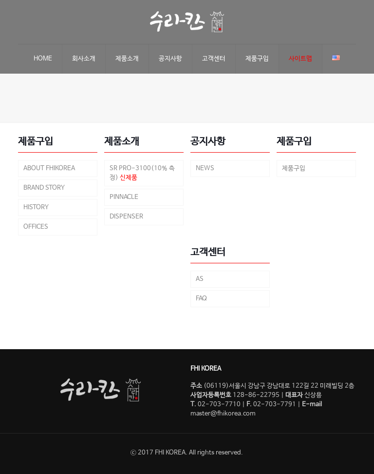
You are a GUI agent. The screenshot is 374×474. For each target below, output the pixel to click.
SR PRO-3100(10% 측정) (142, 173)
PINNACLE (124, 197)
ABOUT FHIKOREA (49, 168)
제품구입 (293, 168)
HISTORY (36, 207)
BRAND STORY (44, 188)
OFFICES (35, 227)
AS (200, 279)
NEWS (205, 168)
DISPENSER (126, 216)
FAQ (201, 298)
